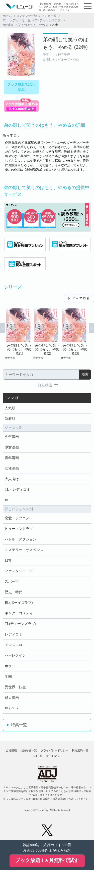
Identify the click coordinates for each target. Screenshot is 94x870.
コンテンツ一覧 (26, 16)
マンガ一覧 (48, 16)
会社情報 (11, 750)
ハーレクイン (15, 655)
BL (7, 500)
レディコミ (13, 634)
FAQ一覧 (37, 755)
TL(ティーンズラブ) (48, 20)
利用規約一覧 (80, 750)
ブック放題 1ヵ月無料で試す (47, 860)
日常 (8, 560)
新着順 (10, 419)
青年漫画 (12, 458)
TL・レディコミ (17, 489)
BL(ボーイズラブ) (19, 603)
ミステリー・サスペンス (24, 550)
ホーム (7, 16)
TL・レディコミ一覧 (17, 20)
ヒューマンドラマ (19, 529)
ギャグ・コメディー (20, 613)
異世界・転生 (15, 687)
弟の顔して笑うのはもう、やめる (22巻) (65, 43)
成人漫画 (12, 698)
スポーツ (12, 581)
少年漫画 (12, 437)
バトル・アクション (20, 539)
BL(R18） (12, 708)
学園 (8, 676)
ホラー (10, 666)
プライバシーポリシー (54, 750)
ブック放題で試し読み (21, 86)
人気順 (10, 408)
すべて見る (81, 298)
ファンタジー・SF (19, 571)
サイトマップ (54, 755)
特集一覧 (19, 725)
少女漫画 (12, 447)
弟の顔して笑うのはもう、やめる (25, 25)
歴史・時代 (13, 592)
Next (91, 328)
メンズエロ (13, 645)
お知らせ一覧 (28, 750)
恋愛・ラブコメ (17, 518)
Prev (2, 328)
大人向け (12, 479)
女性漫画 (12, 468)
